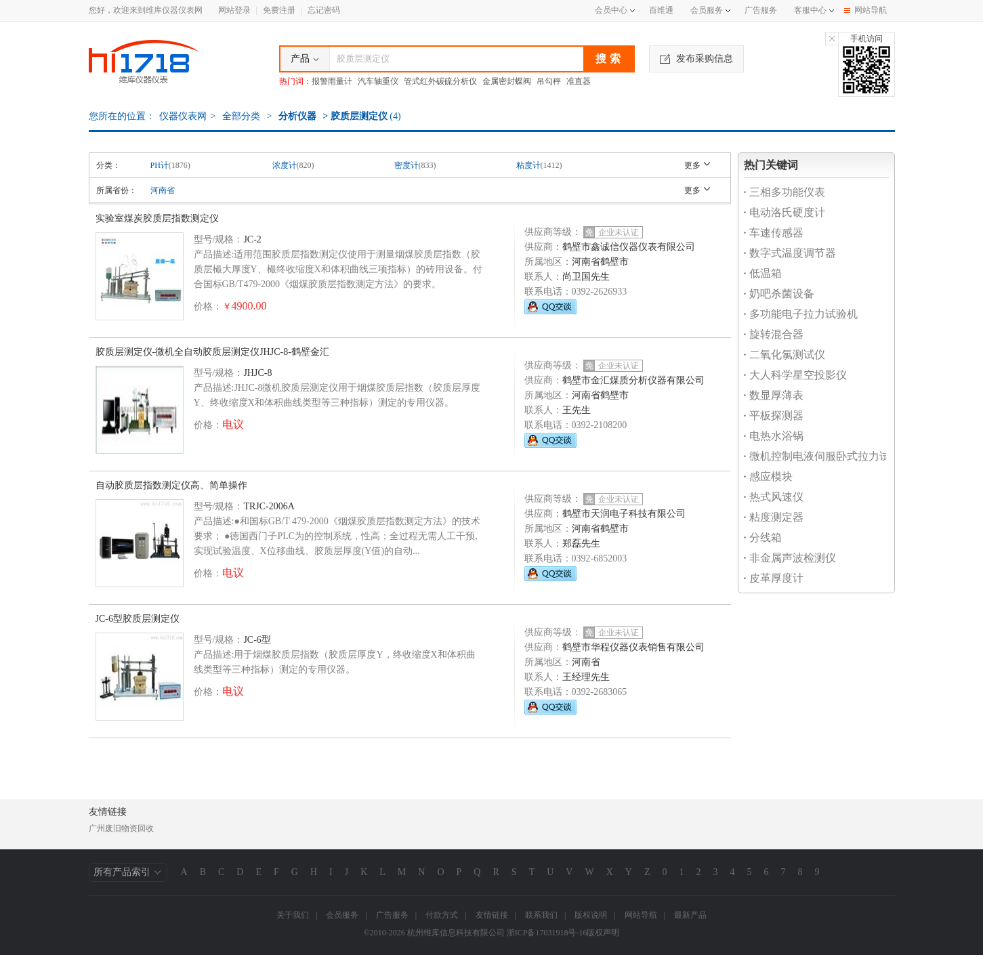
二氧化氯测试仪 (784, 354)
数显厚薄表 (773, 395)
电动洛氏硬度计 (784, 212)
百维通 (661, 10)
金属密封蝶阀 (506, 81)
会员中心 (615, 10)
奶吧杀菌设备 (779, 293)
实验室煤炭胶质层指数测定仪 (157, 218)
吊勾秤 (549, 81)
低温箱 (763, 273)
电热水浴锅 (773, 436)
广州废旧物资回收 (121, 828)
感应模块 (768, 476)
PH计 (159, 165)
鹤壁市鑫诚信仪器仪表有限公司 (628, 247)
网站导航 (865, 10)
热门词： (295, 81)
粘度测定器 (773, 517)
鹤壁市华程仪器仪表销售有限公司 (633, 647)
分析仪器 (297, 116)
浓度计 (284, 165)
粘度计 (528, 165)
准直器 (578, 81)
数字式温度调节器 (790, 253)
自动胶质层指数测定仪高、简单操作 (171, 485)
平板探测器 (773, 415)
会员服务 (706, 10)
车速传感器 (773, 232)
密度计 (406, 165)
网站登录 (234, 10)
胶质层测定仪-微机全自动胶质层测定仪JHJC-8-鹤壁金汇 (212, 352)
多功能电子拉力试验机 (801, 314)
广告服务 (761, 10)
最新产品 (690, 915)
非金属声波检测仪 (790, 558)
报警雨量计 (332, 81)
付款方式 (441, 915)
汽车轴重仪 (378, 81)
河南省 (162, 190)
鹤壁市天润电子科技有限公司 (624, 514)
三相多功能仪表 (784, 192)
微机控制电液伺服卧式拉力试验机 (828, 456)
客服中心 (810, 10)
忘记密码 (324, 10)
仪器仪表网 (183, 116)
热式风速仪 (773, 497)
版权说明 (590, 915)
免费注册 (279, 10)
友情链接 (492, 915)
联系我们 (541, 915)
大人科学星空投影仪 (795, 375)
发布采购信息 (696, 59)
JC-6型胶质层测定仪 (138, 619)
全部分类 (239, 116)
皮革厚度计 (773, 578)
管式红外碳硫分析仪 (440, 81)
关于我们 (292, 915)
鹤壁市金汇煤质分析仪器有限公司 (633, 380)
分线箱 (763, 537)
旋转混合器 (773, 334)
